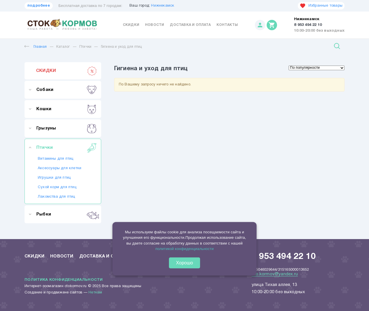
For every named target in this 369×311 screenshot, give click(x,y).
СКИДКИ (66, 71)
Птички (85, 46)
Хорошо (184, 262)
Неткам (95, 292)
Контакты (227, 24)
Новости (154, 24)
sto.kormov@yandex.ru (275, 274)
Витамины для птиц (55, 159)
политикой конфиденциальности (184, 249)
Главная (36, 46)
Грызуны (66, 128)
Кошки (66, 109)
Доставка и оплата (190, 24)
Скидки (131, 24)
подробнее (38, 5)
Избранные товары (321, 6)
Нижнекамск (162, 5)
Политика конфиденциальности (64, 280)
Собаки (66, 90)
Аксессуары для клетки (59, 168)
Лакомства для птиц (56, 197)
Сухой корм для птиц (57, 187)
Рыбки (66, 214)
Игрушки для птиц (54, 178)
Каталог (63, 46)
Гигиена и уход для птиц (121, 46)
